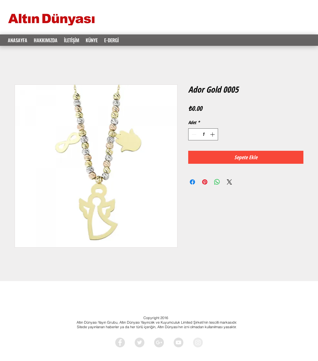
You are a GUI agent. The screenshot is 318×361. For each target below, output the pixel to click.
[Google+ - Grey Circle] (159, 342)
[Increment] (213, 134)
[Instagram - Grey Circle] (198, 342)
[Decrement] (193, 134)
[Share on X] (229, 182)
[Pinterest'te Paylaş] (205, 182)
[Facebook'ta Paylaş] (192, 182)
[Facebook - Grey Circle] (120, 342)
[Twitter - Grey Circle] (139, 342)
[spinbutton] (203, 134)
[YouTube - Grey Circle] (178, 342)
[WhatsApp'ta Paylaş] (217, 182)
